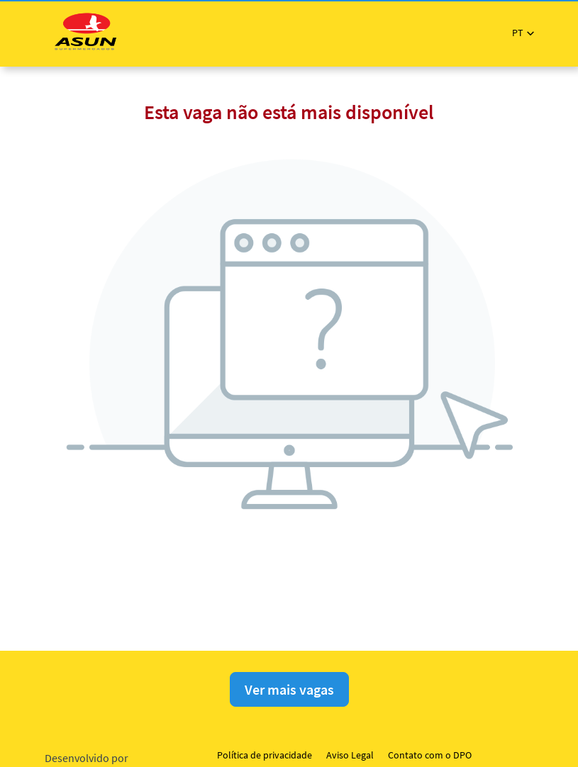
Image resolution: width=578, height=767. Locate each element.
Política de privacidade (264, 755)
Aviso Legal (350, 755)
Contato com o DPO (430, 755)
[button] (523, 33)
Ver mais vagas (289, 689)
